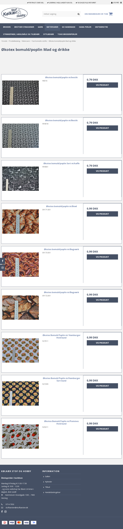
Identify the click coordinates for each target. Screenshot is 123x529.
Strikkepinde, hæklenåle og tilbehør (21, 34)
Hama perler (85, 27)
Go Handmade (68, 27)
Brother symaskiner (24, 27)
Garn (40, 27)
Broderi (7, 27)
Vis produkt (102, 85)
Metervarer (52, 27)
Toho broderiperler (67, 34)
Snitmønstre (101, 27)
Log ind (115, 3)
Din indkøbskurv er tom (99, 14)
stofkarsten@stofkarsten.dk (17, 507)
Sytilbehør (48, 34)
